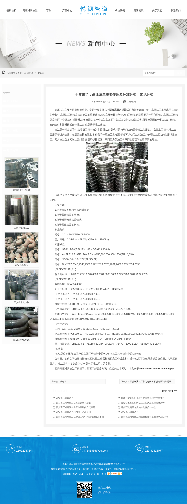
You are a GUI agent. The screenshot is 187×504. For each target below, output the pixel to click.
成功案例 (120, 10)
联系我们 (176, 10)
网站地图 (67, 474)
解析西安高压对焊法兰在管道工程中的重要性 (143, 398)
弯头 (48, 10)
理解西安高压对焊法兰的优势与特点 (138, 407)
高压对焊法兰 (30, 10)
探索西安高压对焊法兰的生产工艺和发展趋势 (143, 402)
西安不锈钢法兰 (21, 227)
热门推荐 (12, 150)
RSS (75, 474)
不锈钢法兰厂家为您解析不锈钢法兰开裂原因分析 (153, 381)
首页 (20, 73)
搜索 (179, 73)
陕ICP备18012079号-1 (125, 469)
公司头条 (12, 110)
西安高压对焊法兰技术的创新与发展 (73, 402)
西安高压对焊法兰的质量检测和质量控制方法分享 (145, 416)
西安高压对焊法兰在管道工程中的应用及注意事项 (80, 416)
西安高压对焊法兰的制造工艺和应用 (73, 412)
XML (81, 474)
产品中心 (67, 10)
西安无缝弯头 (21, 265)
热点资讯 (12, 130)
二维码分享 (132, 102)
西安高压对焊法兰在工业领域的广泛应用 (75, 407)
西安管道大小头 (21, 302)
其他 (9, 140)
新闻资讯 (138, 10)
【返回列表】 (167, 391)
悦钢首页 (11, 10)
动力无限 (101, 474)
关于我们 (157, 10)
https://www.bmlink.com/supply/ (156, 368)
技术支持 (12, 120)
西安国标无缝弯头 (21, 340)
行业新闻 (39, 73)
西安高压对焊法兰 (21, 190)
